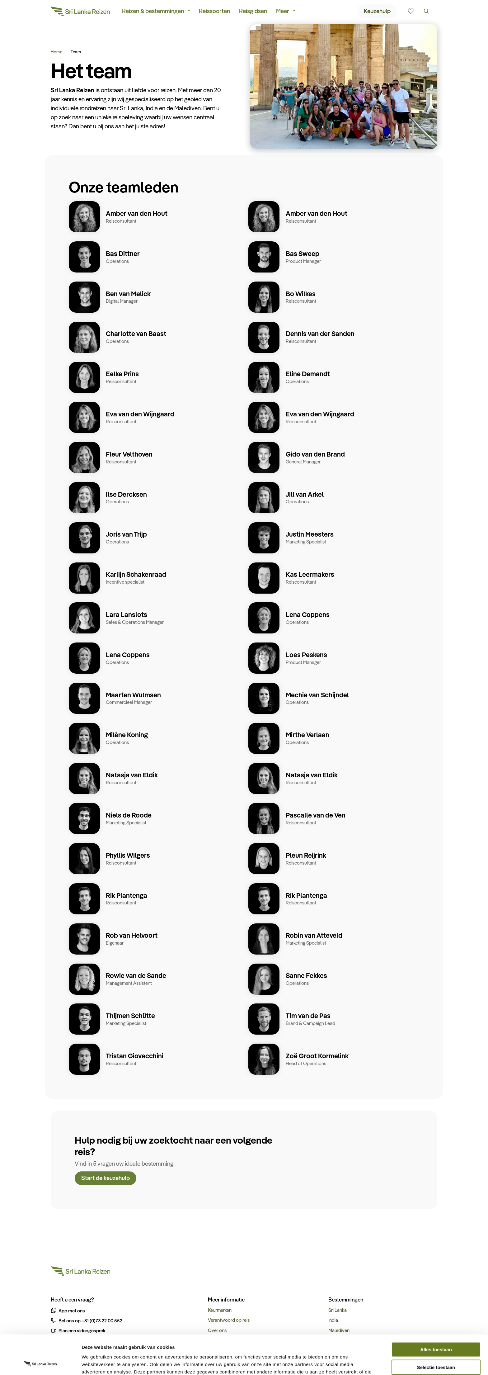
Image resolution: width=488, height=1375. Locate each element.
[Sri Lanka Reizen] (80, 12)
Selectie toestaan (436, 1330)
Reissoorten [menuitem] (214, 12)
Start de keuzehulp (105, 1179)
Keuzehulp (377, 12)
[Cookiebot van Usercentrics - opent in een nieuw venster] (40, 1363)
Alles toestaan (436, 1312)
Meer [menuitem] (282, 12)
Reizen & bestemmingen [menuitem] (153, 12)
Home (56, 51)
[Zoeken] (426, 12)
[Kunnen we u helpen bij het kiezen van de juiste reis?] (410, 12)
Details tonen (336, 1362)
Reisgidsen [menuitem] (253, 12)
